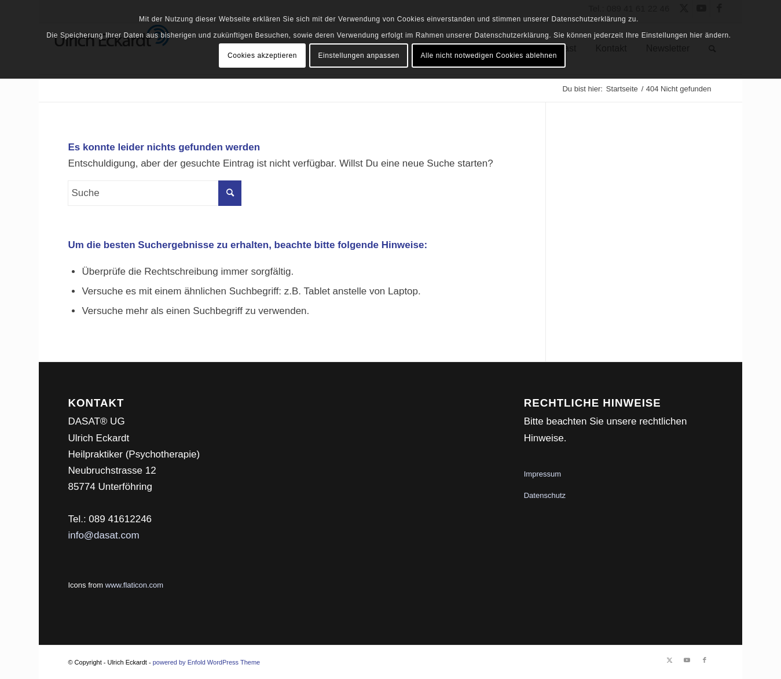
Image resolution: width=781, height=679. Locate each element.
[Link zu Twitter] (670, 660)
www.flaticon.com (134, 585)
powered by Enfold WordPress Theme (206, 662)
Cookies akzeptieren (262, 55)
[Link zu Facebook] (704, 660)
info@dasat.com (103, 535)
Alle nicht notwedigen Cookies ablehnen (488, 55)
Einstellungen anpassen (358, 55)
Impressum (542, 474)
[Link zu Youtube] (687, 660)
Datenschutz (545, 495)
